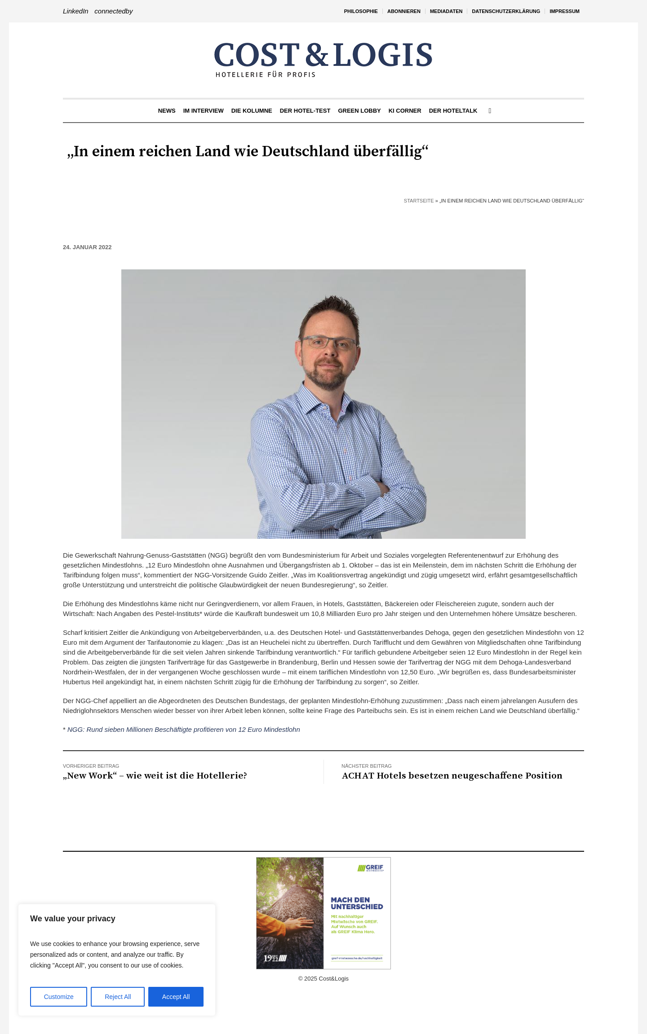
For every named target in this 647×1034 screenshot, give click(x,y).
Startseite (419, 200)
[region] (117, 960)
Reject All (118, 996)
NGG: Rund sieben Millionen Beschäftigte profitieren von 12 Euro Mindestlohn (183, 729)
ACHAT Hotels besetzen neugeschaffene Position (452, 776)
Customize (59, 996)
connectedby (113, 11)
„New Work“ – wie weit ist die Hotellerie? (155, 776)
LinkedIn (76, 11)
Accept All (176, 996)
